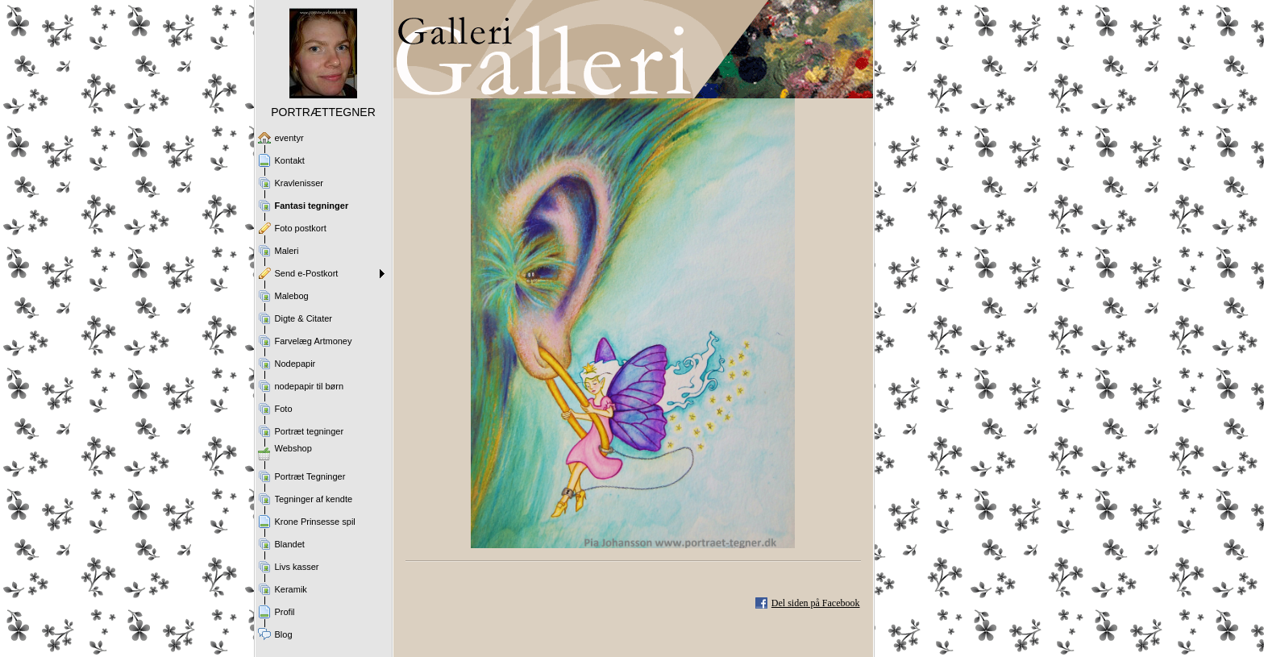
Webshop (293, 448)
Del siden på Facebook (815, 603)
